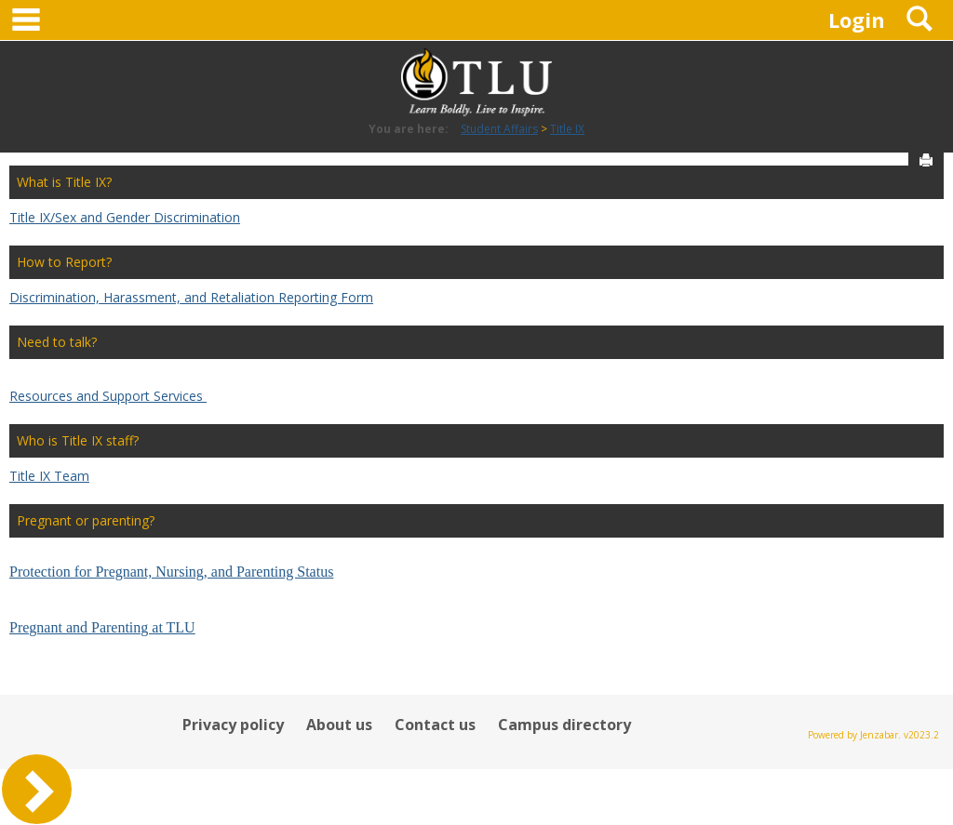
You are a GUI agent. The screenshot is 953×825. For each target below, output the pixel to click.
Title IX (567, 129)
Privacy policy (233, 724)
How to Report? (64, 262)
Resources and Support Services (108, 396)
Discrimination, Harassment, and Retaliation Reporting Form (191, 297)
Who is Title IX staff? (78, 440)
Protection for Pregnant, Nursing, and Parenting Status (171, 571)
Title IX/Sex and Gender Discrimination (124, 217)
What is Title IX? (64, 182)
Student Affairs (499, 129)
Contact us (435, 724)
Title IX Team (49, 476)
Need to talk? (57, 342)
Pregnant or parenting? (85, 520)
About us (339, 724)
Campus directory (564, 724)
